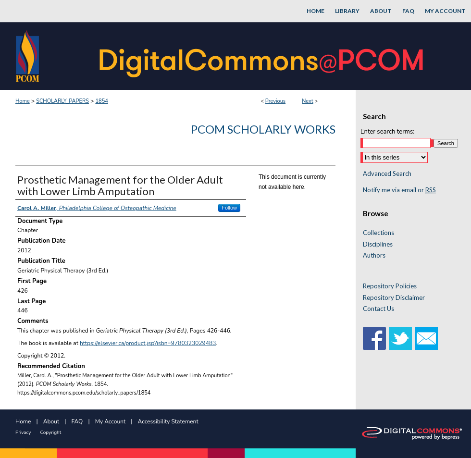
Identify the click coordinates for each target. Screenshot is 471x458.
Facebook (374, 338)
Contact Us (378, 308)
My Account (110, 421)
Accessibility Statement (168, 421)
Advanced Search (387, 173)
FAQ (77, 421)
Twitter (400, 338)
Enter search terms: (387, 131)
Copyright (50, 432)
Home (22, 101)
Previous (275, 101)
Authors (374, 255)
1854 (101, 101)
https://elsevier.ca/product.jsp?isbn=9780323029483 (148, 343)
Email (426, 338)
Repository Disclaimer (394, 297)
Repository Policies (390, 286)
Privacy (23, 432)
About (51, 421)
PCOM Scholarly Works (263, 129)
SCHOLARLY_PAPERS (62, 101)
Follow (229, 207)
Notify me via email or (399, 190)
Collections (378, 232)
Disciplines (378, 244)
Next (307, 101)
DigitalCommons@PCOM (262, 56)
